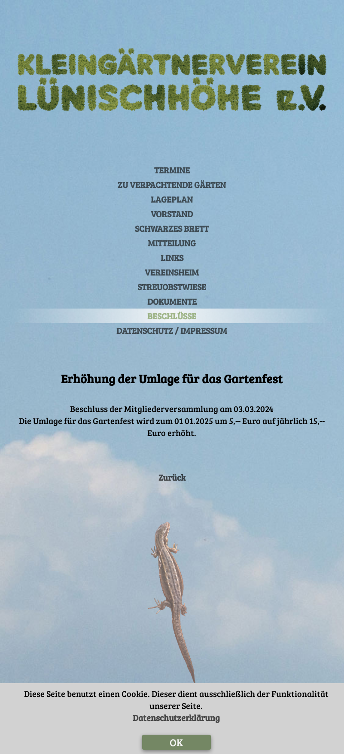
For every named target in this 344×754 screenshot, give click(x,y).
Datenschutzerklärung (176, 718)
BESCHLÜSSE (171, 316)
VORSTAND (172, 214)
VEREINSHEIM (172, 272)
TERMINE (172, 170)
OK (176, 742)
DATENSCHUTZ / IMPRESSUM (171, 330)
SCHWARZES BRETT (172, 228)
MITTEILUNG (172, 243)
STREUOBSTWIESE (171, 287)
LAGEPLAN (172, 199)
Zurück (172, 477)
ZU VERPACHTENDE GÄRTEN (172, 185)
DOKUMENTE (172, 301)
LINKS (172, 257)
